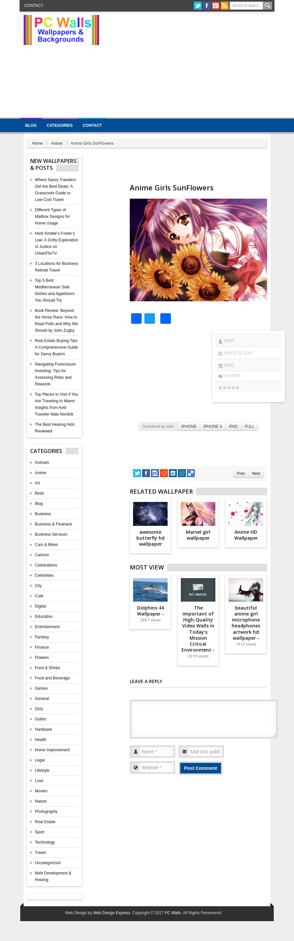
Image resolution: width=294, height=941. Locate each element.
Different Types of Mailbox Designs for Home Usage (52, 216)
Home (37, 143)
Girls (39, 709)
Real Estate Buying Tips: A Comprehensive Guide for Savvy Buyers (56, 347)
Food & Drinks (47, 668)
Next (256, 473)
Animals (42, 462)
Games (41, 688)
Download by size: (158, 426)
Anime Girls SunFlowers (172, 187)
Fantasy (42, 637)
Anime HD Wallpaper (246, 535)
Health (40, 739)
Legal (39, 760)
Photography (46, 811)
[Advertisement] (203, 66)
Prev (241, 473)
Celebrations (46, 565)
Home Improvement (52, 750)
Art (37, 483)
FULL (250, 426)
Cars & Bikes (46, 544)
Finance (42, 647)
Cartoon (42, 555)
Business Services (51, 534)
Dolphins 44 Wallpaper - (150, 614)
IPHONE (189, 426)
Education (43, 616)
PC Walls (173, 913)
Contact (33, 5)
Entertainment (47, 626)
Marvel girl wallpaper (198, 535)
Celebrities (44, 575)
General (42, 698)
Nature (41, 801)
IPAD (233, 426)
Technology (45, 842)
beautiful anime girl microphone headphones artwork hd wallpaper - (246, 626)
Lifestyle (42, 770)
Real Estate (45, 821)
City (38, 585)
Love (39, 780)
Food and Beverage (52, 678)
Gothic (40, 719)
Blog (31, 125)
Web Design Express (111, 913)
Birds (39, 493)
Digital (40, 606)
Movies (41, 791)
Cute (39, 596)
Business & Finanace (53, 524)
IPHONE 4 (212, 426)
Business (43, 514)
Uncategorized (47, 863)
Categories (60, 125)
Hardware (43, 729)
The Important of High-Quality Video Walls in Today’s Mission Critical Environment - (198, 632)
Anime (56, 143)
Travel (40, 852)
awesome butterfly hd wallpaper (150, 538)
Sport (39, 832)
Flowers (42, 657)
